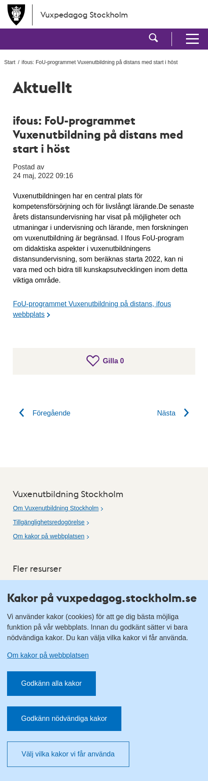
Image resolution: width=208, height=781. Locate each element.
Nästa (176, 413)
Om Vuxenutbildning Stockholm (56, 508)
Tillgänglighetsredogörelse (48, 522)
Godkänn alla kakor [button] (51, 683)
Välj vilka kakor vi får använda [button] (68, 754)
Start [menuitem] (9, 62)
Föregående (41, 413)
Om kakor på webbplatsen (48, 536)
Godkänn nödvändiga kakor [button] (64, 718)
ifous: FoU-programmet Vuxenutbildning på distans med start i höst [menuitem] (100, 62)
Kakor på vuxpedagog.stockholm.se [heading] (102, 598)
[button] (153, 39)
